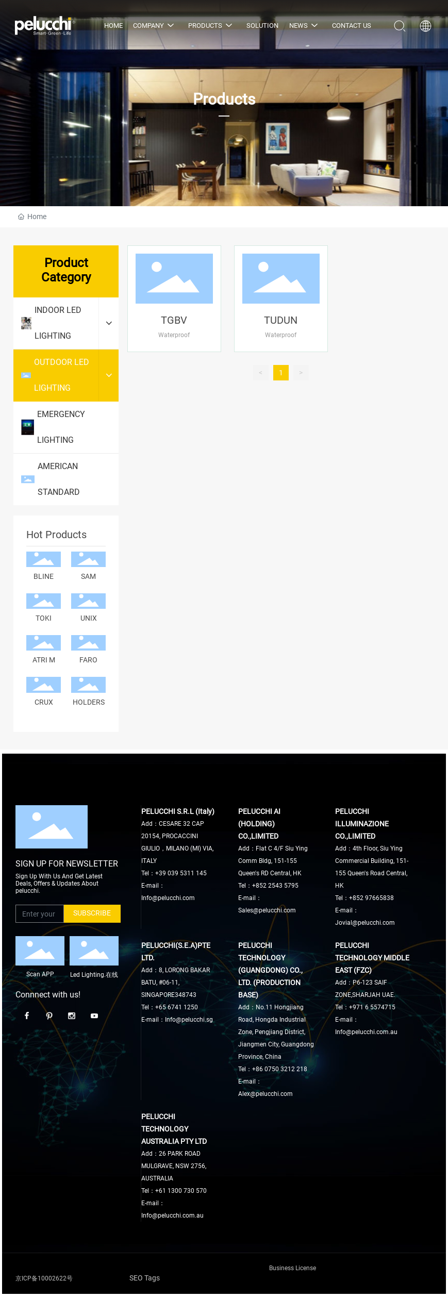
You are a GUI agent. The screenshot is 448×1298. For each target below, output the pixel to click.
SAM (88, 576)
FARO (88, 660)
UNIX (88, 618)
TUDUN (280, 320)
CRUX (44, 702)
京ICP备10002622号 (44, 1278)
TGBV (174, 320)
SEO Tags (144, 1278)
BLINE (44, 576)
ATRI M (43, 660)
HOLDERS (89, 702)
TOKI (44, 618)
